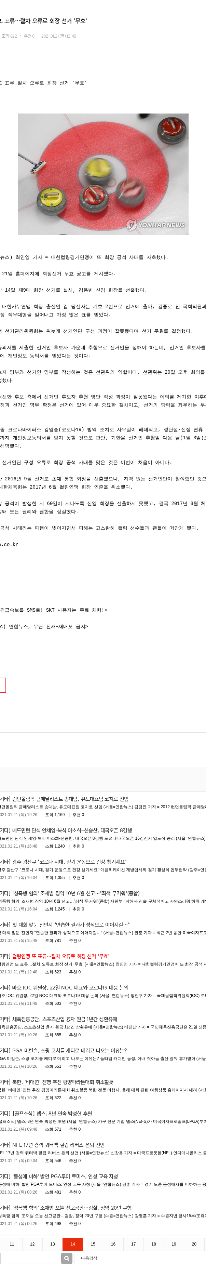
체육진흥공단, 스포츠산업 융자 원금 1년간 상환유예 (64, 1018)
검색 (66, 1258)
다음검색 (89, 1258)
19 (173, 1244)
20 (194, 1244)
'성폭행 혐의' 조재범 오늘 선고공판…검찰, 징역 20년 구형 (72, 1207)
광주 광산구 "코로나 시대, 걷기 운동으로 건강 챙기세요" (69, 861)
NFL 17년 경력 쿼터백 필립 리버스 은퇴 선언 (58, 1144)
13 (52, 1244)
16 (113, 1244)
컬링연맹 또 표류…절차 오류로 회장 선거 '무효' (60, 956)
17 (133, 1244)
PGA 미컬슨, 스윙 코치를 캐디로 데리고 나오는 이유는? (69, 1050)
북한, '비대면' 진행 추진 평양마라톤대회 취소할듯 (62, 1081)
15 (93, 1244)
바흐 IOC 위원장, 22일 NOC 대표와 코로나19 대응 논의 (70, 987)
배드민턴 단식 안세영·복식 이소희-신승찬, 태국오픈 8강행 (72, 830)
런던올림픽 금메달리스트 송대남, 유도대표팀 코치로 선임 (70, 798)
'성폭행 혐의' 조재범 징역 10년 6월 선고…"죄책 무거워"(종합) (76, 893)
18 (153, 1244)
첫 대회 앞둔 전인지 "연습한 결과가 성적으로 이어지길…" (70, 924)
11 (12, 1244)
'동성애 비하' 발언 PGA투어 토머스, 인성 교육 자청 (65, 1176)
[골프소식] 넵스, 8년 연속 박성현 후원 (52, 1113)
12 (32, 1244)
